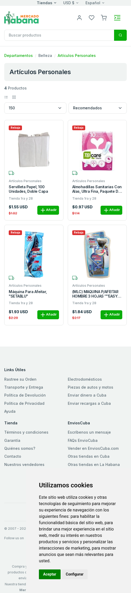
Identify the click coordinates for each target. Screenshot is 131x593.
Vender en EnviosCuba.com (93, 448)
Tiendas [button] (44, 3)
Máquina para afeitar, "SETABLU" (28, 294)
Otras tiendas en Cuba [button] (89, 456)
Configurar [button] (75, 574)
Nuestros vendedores (24, 464)
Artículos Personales (77, 55)
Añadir (48, 210)
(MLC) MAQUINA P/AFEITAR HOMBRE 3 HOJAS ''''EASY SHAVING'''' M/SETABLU (95, 294)
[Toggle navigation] (117, 18)
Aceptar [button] (49, 574)
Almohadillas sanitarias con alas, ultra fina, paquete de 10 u (97, 189)
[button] (104, 17)
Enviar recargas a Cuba (89, 403)
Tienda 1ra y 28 (21, 198)
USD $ (68, 3)
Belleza (45, 55)
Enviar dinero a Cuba (87, 395)
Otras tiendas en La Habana (94, 464)
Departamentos (18, 55)
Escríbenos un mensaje (89, 432)
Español (92, 3)
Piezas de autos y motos (90, 387)
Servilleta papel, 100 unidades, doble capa (28, 189)
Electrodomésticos (85, 379)
